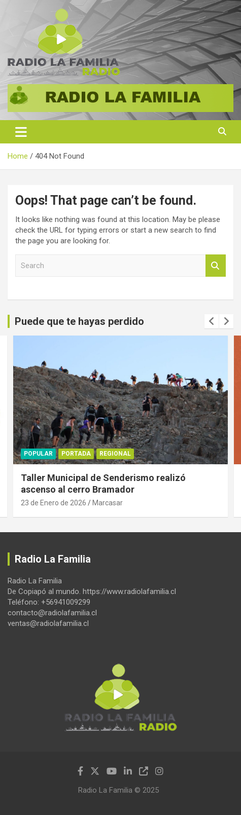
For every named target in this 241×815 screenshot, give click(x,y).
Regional (115, 453)
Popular (38, 453)
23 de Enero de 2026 (53, 503)
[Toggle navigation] (21, 131)
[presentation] (211, 321)
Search (215, 265)
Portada (76, 453)
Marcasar (107, 503)
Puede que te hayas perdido (79, 321)
